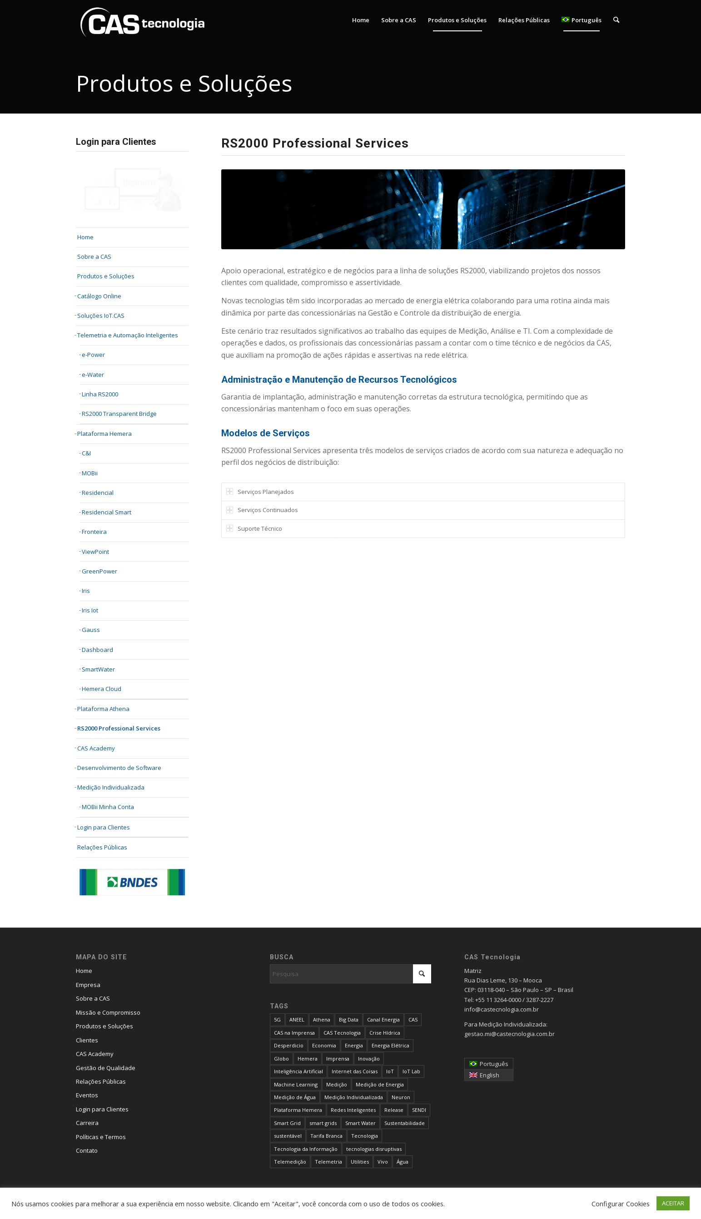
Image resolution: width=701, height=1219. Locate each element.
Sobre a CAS (93, 998)
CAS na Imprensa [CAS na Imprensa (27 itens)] (294, 1032)
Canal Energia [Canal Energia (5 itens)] (383, 1019)
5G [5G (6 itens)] (277, 1019)
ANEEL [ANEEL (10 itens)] (296, 1019)
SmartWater (98, 669)
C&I (86, 453)
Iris (86, 591)
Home (84, 971)
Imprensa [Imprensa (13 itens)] (337, 1058)
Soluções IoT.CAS (100, 315)
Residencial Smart (106, 512)
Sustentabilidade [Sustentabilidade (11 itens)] (404, 1123)
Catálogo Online (99, 296)
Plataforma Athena (103, 709)
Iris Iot (90, 610)
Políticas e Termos (101, 1137)
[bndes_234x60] (132, 882)
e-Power (93, 354)
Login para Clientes (103, 827)
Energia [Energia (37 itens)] (354, 1045)
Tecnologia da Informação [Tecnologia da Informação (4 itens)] (306, 1148)
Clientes (87, 1040)
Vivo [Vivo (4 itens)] (383, 1161)
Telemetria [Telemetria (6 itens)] (328, 1161)
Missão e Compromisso (108, 1012)
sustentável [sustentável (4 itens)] (288, 1135)
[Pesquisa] (616, 20)
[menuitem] (360, 20)
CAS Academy (96, 748)
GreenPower (99, 571)
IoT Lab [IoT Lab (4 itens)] (411, 1071)
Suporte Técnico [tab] (254, 528)
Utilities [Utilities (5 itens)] (360, 1161)
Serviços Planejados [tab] (260, 492)
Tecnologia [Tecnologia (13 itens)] (364, 1135)
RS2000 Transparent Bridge (119, 414)
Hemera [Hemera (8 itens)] (308, 1058)
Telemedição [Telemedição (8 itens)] (290, 1161)
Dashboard (97, 650)
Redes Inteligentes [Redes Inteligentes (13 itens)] (353, 1109)
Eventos (87, 1095)
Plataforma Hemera (104, 433)
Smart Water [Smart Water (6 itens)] (360, 1123)
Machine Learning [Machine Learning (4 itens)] (296, 1084)
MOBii (90, 473)
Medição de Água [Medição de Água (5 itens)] (295, 1097)
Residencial (98, 493)
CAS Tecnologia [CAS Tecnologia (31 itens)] (342, 1032)
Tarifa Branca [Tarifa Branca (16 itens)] (326, 1135)
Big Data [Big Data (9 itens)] (348, 1019)
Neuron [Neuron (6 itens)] (401, 1097)
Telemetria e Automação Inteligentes (127, 335)
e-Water (93, 374)
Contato (87, 1150)
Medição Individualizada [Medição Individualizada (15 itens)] (353, 1097)
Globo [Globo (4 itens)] (281, 1058)
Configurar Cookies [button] (621, 1203)
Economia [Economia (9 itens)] (324, 1045)
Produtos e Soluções (105, 276)
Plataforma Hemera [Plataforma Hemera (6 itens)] (298, 1109)
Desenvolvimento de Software (119, 768)
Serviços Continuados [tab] (262, 510)
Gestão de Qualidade (105, 1068)
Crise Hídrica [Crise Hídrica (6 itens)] (384, 1032)
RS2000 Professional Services (118, 728)
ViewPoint (95, 552)
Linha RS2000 (100, 394)
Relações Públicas (102, 847)
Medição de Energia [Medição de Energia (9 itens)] (380, 1084)
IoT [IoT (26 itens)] (390, 1071)
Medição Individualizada (110, 787)
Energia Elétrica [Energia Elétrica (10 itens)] (390, 1045)
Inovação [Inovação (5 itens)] (369, 1058)
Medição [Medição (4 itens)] (336, 1084)
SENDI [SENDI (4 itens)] (419, 1109)
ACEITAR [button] (673, 1203)
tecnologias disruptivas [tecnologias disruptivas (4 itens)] (374, 1148)
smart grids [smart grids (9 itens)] (323, 1123)
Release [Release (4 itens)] (393, 1109)
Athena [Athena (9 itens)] (321, 1019)
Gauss (91, 630)
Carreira (87, 1123)
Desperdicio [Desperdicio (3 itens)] (288, 1045)
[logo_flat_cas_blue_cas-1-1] (142, 20)
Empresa (88, 985)
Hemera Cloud (101, 689)
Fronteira (94, 532)
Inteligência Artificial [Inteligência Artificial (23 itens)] (298, 1071)
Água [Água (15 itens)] (402, 1161)
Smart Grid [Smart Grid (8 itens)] (287, 1123)
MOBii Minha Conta (108, 807)
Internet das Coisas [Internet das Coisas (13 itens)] (355, 1071)
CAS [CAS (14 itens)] (413, 1019)
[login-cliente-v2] (132, 190)
